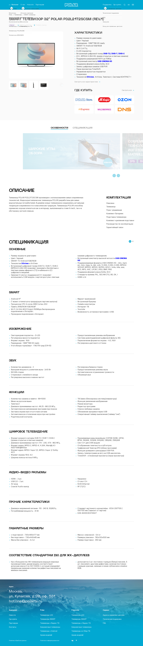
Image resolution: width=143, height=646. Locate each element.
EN (129, 5)
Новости (30, 4)
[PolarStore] (84, 99)
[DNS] (124, 109)
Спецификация (82, 128)
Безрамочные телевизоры (50, 627)
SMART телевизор (29, 14)
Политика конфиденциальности (49, 640)
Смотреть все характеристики (87, 82)
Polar (10, 14)
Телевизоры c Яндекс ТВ (49, 623)
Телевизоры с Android (48, 631)
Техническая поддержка (112, 619)
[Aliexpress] (84, 109)
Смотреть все (128, 90)
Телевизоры (18, 14)
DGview (90, 77)
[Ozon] (124, 99)
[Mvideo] (104, 99)
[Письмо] (133, 5)
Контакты (12, 627)
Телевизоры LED (46, 615)
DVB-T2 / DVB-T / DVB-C (114, 54)
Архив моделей (46, 635)
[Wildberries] (104, 109)
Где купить (117, 4)
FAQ (104, 623)
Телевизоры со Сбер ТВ (81, 631)
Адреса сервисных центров (113, 615)
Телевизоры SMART (47, 619)
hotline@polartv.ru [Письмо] (25, 601)
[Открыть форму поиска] (124, 5)
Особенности (59, 128)
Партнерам (40, 4)
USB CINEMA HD (105, 61)
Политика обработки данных (17, 640)
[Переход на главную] (71, 5)
